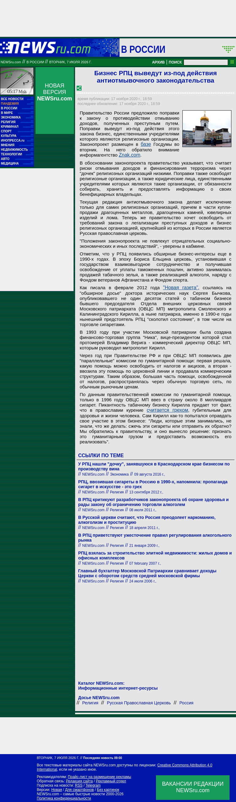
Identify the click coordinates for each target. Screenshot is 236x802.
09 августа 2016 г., (149, 474)
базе (146, 144)
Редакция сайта (79, 781)
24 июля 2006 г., (143, 581)
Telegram (93, 785)
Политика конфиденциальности (64, 798)
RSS (78, 785)
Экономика (119, 474)
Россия (186, 702)
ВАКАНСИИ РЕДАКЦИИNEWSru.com (193, 787)
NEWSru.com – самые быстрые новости (71, 794)
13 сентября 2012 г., (146, 492)
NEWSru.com (11, 62)
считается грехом (167, 410)
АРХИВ (158, 62)
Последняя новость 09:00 (102, 758)
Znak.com (129, 155)
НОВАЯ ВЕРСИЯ (54, 92)
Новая (56, 790)
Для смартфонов (79, 790)
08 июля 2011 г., (143, 510)
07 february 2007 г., (145, 563)
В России (143, 49)
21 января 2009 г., (144, 545)
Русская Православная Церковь (139, 702)
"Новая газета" (180, 287)
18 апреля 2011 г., (144, 528)
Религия (117, 492)
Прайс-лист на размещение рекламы (99, 777)
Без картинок (108, 790)
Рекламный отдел (111, 781)
